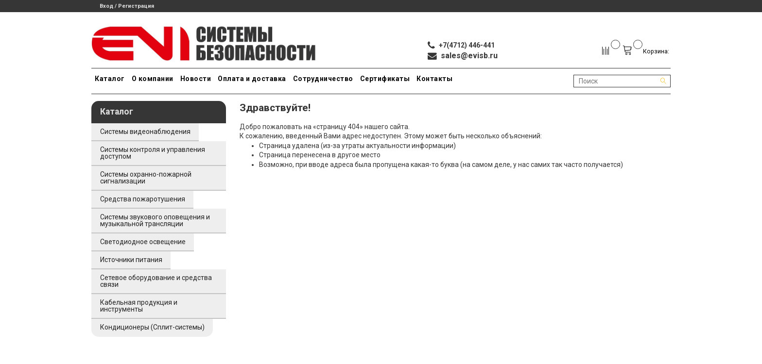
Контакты (434, 79)
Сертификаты (385, 79)
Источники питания (131, 260)
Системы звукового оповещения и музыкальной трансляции (155, 220)
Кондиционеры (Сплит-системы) (152, 327)
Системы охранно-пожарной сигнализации (145, 177)
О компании (152, 79)
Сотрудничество (323, 79)
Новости (195, 79)
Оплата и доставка (252, 79)
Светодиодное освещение (143, 242)
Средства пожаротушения (142, 199)
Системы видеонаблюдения (145, 131)
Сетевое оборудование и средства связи (156, 281)
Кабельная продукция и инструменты (138, 305)
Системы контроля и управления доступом (152, 153)
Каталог (110, 79)
